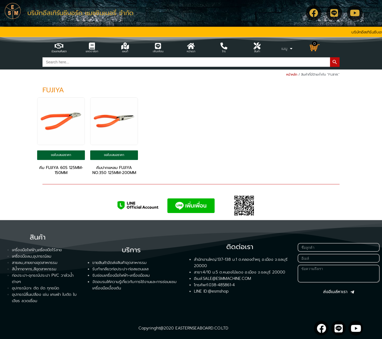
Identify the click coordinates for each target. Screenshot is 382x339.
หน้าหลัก (291, 74)
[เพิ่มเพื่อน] (158, 45)
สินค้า (257, 51)
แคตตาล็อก (92, 51)
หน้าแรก (191, 51)
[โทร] (223, 45)
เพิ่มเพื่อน (158, 51)
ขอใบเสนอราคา (61, 155)
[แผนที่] (124, 45)
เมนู (286, 48)
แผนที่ (125, 51)
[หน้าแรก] (191, 45)
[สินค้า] (257, 45)
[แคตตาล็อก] (92, 45)
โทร (224, 51)
